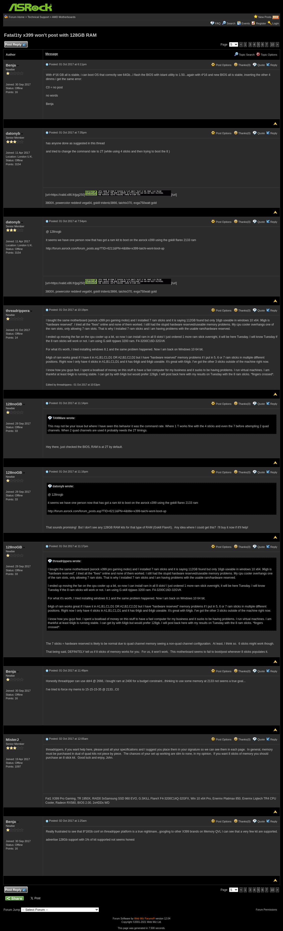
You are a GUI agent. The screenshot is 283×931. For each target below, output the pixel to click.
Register (261, 23)
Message (52, 54)
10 (272, 44)
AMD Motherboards (63, 17)
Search (231, 23)
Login (275, 23)
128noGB (15, 404)
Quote (261, 65)
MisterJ (14, 739)
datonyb (14, 133)
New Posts (264, 17)
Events (243, 23)
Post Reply (15, 45)
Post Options (221, 65)
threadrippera (19, 311)
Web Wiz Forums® (144, 918)
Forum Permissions (268, 909)
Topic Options (266, 54)
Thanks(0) (242, 65)
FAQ (217, 23)
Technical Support (38, 17)
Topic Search (244, 54)
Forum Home (17, 17)
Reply (273, 65)
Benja (12, 65)
